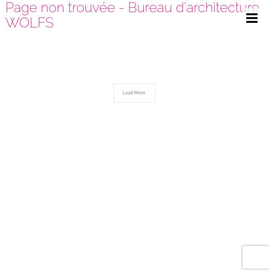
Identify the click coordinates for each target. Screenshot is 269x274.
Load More (133, 93)
